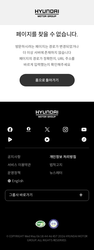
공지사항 (14, 157)
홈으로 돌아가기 (47, 80)
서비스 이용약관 (19, 165)
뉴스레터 (56, 173)
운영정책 (14, 173)
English (21, 181)
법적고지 (56, 165)
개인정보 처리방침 (63, 157)
